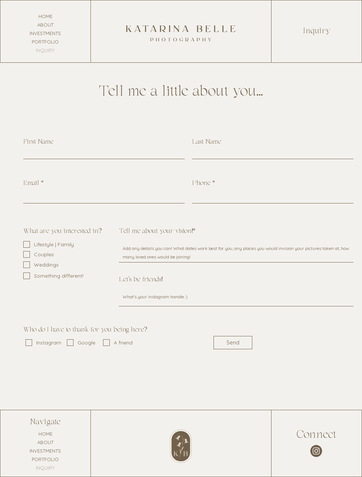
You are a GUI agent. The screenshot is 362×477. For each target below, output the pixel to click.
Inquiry (317, 31)
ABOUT (45, 25)
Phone (201, 183)
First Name (38, 142)
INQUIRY (45, 50)
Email (31, 183)
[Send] (233, 342)
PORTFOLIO (45, 42)
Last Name (206, 142)
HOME (45, 16)
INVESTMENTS (45, 33)
